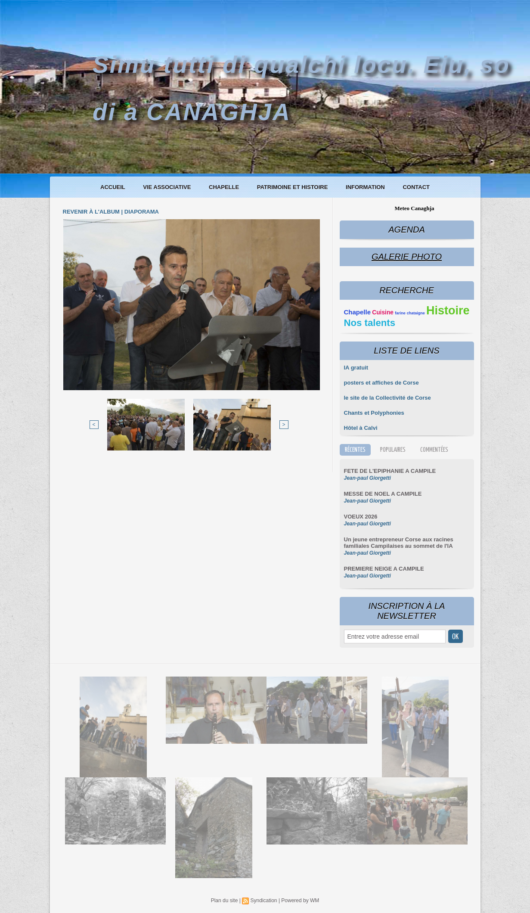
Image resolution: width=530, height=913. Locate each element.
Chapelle (225, 187)
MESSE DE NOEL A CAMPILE (383, 494)
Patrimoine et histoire (293, 187)
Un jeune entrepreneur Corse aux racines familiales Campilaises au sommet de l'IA (398, 542)
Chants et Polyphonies (374, 413)
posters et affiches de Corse (381, 382)
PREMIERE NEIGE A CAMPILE (384, 568)
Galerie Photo (407, 256)
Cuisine (383, 312)
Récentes (355, 450)
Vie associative (167, 187)
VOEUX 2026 (361, 516)
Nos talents (370, 322)
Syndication (263, 900)
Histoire (448, 310)
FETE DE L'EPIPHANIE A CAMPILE (390, 471)
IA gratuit (356, 367)
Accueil (113, 187)
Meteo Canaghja (414, 208)
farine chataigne (410, 313)
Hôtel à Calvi (361, 428)
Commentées (434, 450)
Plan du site (224, 900)
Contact (416, 187)
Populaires (393, 450)
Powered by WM (300, 900)
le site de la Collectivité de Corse (387, 397)
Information (366, 187)
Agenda (406, 229)
